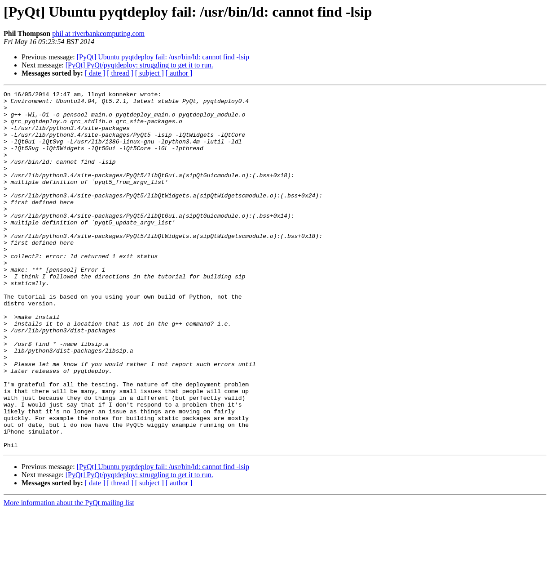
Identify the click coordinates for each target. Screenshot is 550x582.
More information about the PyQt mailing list (69, 574)
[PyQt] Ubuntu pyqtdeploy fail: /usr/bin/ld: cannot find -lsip (163, 57)
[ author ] (179, 73)
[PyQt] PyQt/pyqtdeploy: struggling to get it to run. (139, 65)
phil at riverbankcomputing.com (98, 33)
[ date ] (95, 73)
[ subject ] (149, 73)
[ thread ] (120, 73)
